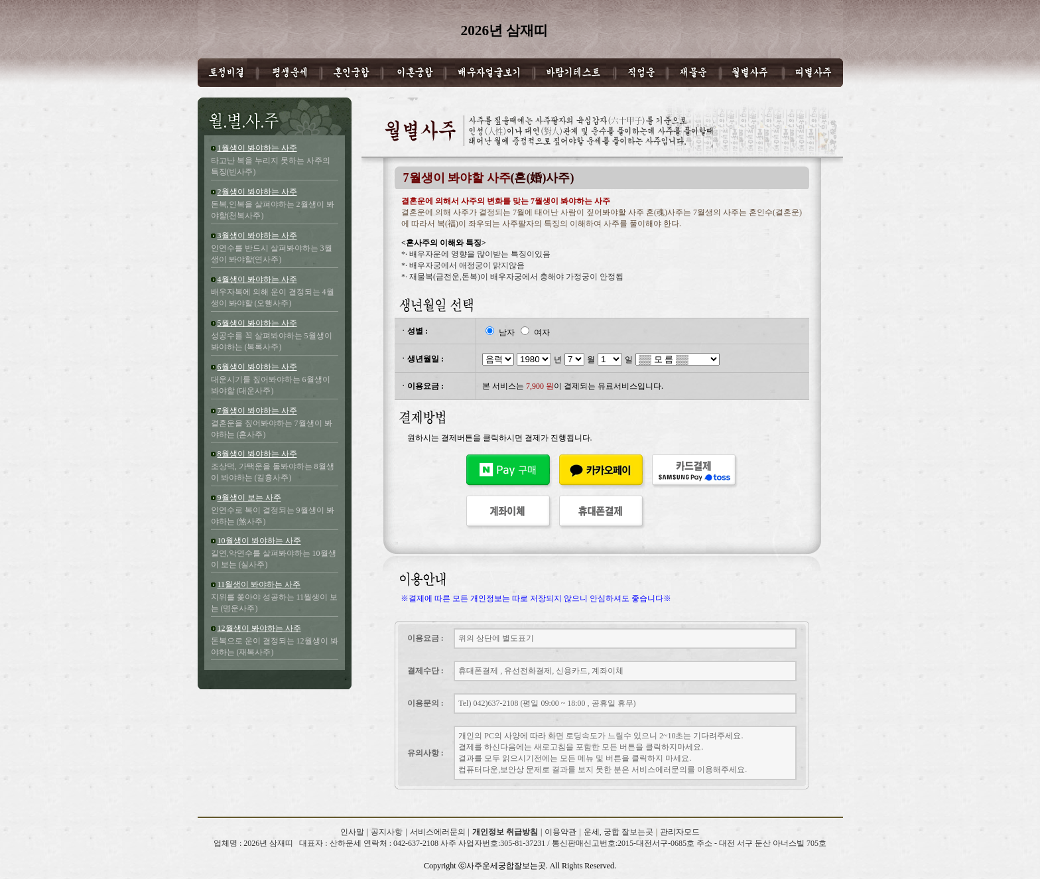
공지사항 (387, 832)
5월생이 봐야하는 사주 (257, 323)
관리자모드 (680, 832)
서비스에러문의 (438, 832)
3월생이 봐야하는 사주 (257, 235)
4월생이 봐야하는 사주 (257, 279)
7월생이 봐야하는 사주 (257, 410)
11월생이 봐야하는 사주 (259, 584)
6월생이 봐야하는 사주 (257, 367)
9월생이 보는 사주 (249, 497)
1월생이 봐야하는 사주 (257, 148)
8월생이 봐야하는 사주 (257, 453)
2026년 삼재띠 (263, 854)
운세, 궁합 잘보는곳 (618, 832)
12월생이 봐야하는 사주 (259, 628)
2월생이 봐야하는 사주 (257, 191)
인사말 (352, 832)
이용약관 (560, 832)
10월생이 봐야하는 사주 (259, 540)
